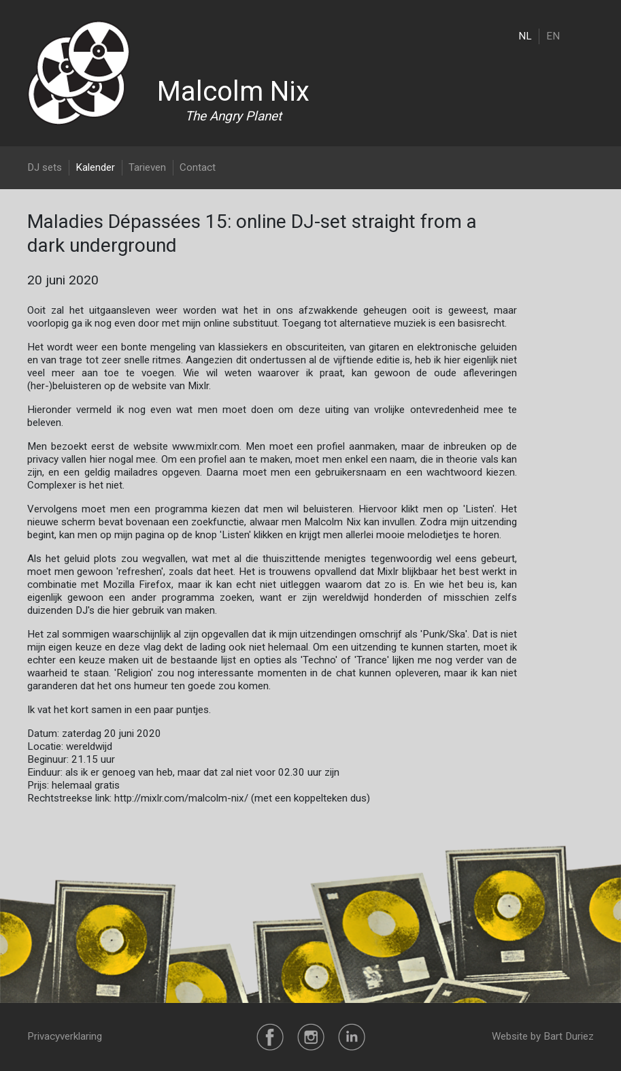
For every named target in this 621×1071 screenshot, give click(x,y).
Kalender (95, 167)
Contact (198, 167)
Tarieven (147, 167)
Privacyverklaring (64, 1036)
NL (525, 36)
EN (553, 36)
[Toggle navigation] (585, 35)
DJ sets (44, 167)
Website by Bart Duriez (543, 1036)
